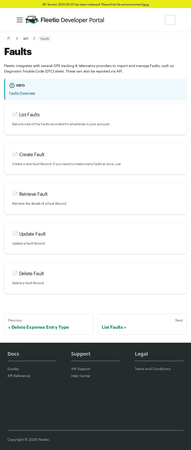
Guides (13, 368)
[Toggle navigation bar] (19, 20)
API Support (80, 368)
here (146, 4)
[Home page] (8, 38)
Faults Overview (22, 92)
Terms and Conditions (153, 368)
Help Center (80, 375)
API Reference (18, 375)
